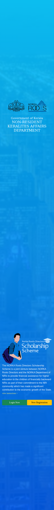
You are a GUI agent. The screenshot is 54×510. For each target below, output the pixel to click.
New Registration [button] (39, 402)
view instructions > (10, 393)
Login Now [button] (14, 402)
